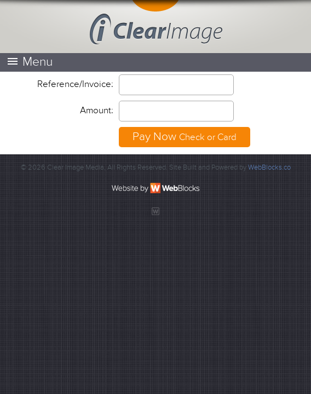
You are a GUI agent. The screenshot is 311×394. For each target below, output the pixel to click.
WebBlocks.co (269, 167)
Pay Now (185, 137)
